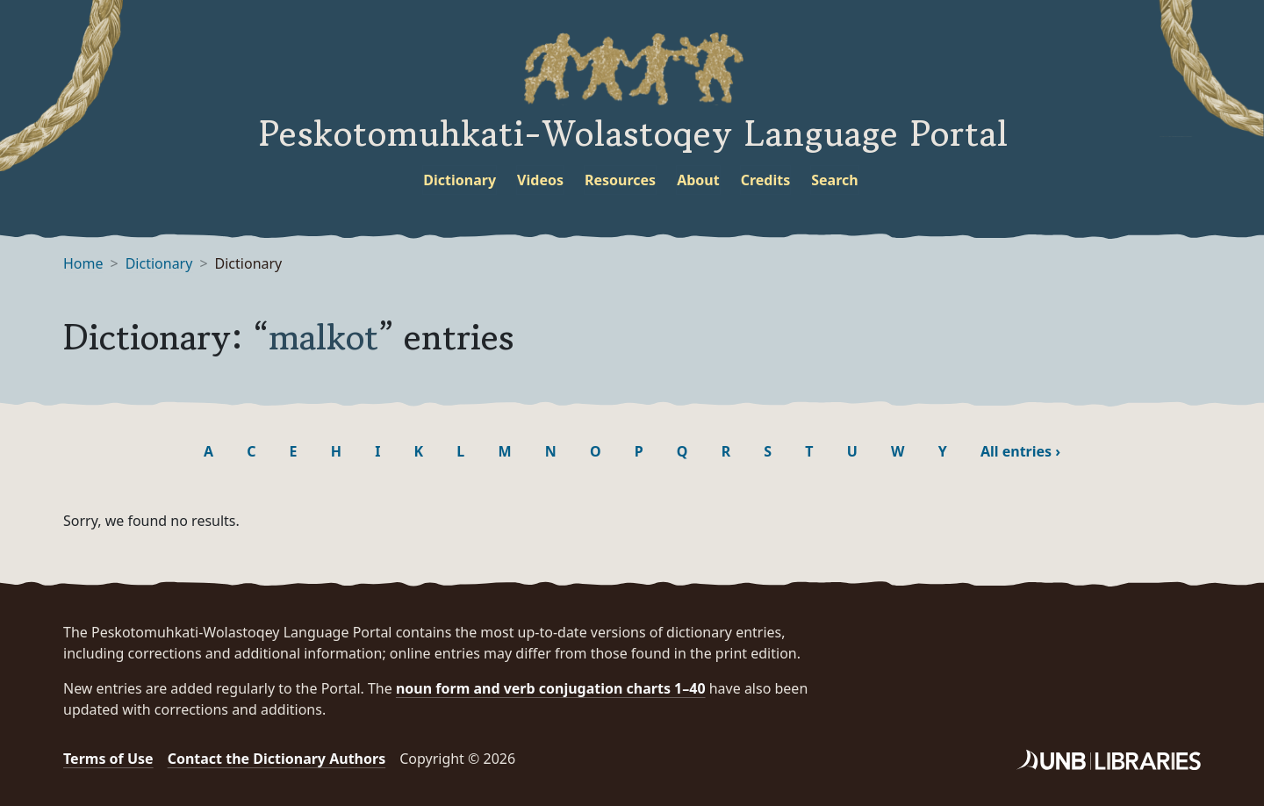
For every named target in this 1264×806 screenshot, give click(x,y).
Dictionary (459, 180)
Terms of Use (108, 758)
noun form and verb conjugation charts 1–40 (551, 688)
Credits (766, 180)
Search (834, 180)
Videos (540, 180)
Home (83, 263)
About (698, 180)
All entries (1020, 451)
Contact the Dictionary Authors (277, 758)
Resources (620, 180)
